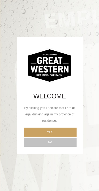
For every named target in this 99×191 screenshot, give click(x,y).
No (50, 142)
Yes (50, 132)
